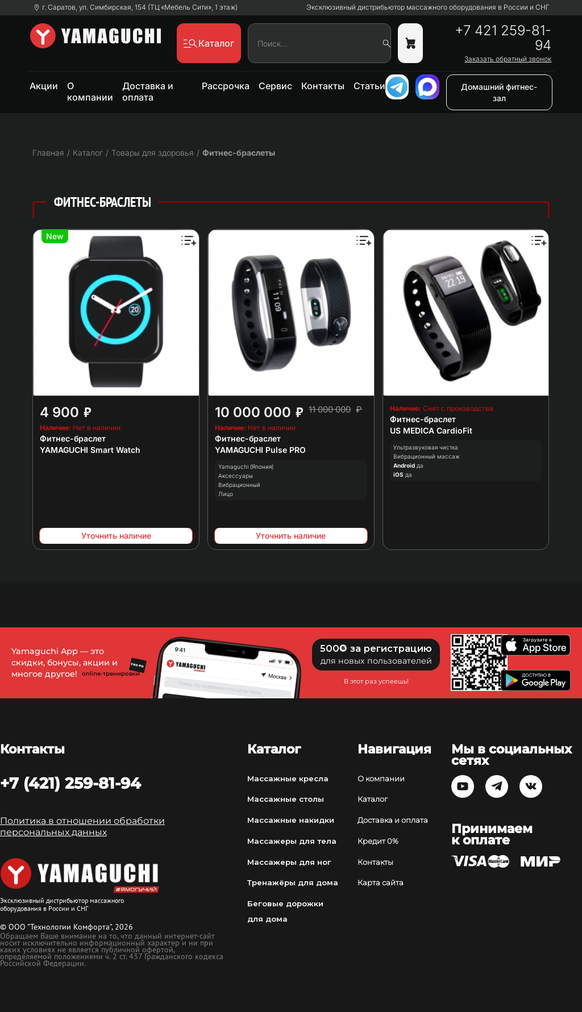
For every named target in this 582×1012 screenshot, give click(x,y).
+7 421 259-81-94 (503, 38)
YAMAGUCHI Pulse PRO (260, 450)
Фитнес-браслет (73, 438)
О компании (90, 91)
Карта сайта (380, 882)
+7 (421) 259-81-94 (70, 783)
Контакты (322, 85)
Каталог (372, 798)
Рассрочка (226, 85)
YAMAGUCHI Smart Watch (90, 450)
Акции (44, 85)
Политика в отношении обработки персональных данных (82, 826)
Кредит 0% (377, 841)
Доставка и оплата (147, 91)
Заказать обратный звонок (507, 59)
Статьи (369, 85)
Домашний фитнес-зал (499, 92)
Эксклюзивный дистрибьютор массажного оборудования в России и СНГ (428, 7)
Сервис (275, 85)
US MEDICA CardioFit (431, 430)
